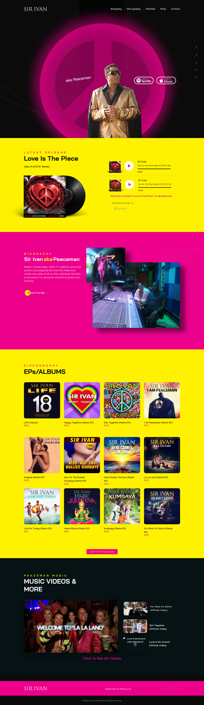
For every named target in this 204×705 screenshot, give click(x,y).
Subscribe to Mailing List (118, 688)
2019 (106, 429)
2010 (66, 535)
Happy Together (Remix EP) (79, 426)
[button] (74, 626)
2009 (106, 535)
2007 (146, 538)
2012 (146, 484)
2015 (66, 487)
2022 (26, 429)
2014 (106, 487)
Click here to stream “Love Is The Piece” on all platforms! (141, 196)
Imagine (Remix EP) (34, 480)
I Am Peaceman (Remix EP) (158, 426)
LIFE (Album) (31, 426)
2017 (146, 429)
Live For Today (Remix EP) (38, 532)
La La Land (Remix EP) (156, 480)
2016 (26, 484)
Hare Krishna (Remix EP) (77, 532)
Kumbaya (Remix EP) (115, 532)
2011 (26, 535)
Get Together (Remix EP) (117, 426)
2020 (66, 429)
